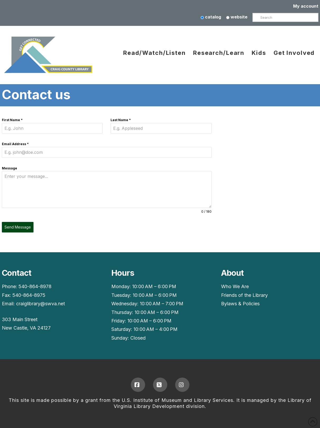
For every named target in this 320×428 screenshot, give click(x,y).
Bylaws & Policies (240, 303)
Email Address (15, 144)
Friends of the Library (244, 295)
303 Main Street (19, 319)
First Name (12, 120)
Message (9, 168)
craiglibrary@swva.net (40, 303)
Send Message (17, 227)
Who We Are (235, 286)
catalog (210, 17)
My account (305, 6)
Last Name (121, 120)
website (236, 17)
